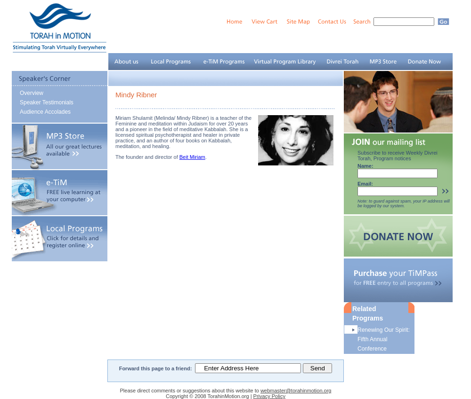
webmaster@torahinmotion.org (296, 390)
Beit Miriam (192, 157)
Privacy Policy (269, 396)
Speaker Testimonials (46, 102)
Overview (31, 93)
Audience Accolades (45, 112)
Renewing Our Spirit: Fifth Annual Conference (383, 339)
